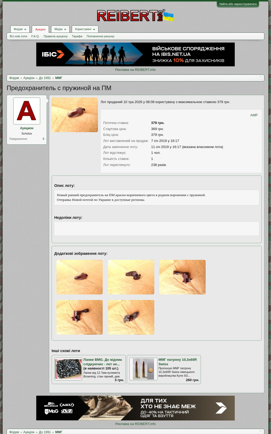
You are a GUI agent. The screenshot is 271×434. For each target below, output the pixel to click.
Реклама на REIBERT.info (135, 70)
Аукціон (40, 29)
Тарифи (77, 36)
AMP (254, 115)
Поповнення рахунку (100, 36)
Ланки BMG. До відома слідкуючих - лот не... (102, 362)
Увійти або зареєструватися (238, 4)
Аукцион (27, 128)
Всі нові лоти (18, 36)
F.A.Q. (35, 36)
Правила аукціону (55, 36)
